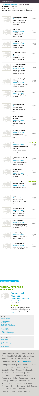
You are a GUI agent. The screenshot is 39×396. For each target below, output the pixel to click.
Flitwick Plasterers (5, 329)
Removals (21, 386)
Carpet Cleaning (23, 367)
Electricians (6, 373)
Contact (23, 353)
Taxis (14, 389)
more (12, 312)
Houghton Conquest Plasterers (7, 332)
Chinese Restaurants (24, 370)
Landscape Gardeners (18, 381)
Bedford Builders (4, 339)
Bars (14, 365)
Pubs (13, 386)
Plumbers (6, 386)
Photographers (15, 383)
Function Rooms (18, 375)
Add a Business (24, 361)
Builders (12, 367)
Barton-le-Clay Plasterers (6, 324)
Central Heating (8, 370)
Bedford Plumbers (5, 346)
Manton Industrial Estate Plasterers (8, 333)
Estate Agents (18, 373)
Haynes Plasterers (5, 331)
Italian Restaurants (21, 378)
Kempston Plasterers (5, 318)
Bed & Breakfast (24, 365)
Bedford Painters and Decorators (8, 343)
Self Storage (32, 386)
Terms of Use (15, 359)
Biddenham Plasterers (6, 326)
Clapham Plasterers (5, 321)
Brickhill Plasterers (5, 328)
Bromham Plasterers (5, 320)
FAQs (14, 361)
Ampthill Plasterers (5, 322)
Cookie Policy (13, 356)
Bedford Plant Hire (5, 345)
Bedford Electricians (5, 340)
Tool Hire (21, 389)
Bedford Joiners (4, 342)
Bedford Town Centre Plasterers (8, 325)
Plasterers (27, 383)
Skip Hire (7, 389)
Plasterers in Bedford (17, 301)
